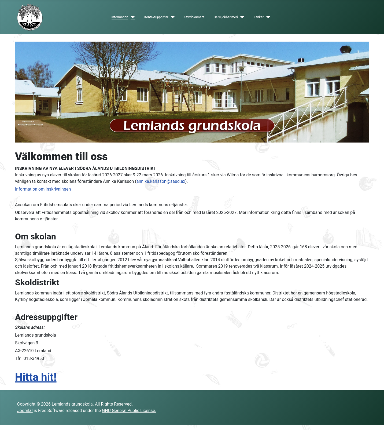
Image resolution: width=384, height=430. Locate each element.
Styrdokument (194, 17)
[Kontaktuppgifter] (171, 17)
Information (120, 17)
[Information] (131, 17)
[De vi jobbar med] (241, 17)
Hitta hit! (36, 377)
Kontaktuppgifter (156, 17)
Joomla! (25, 410)
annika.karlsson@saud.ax (160, 181)
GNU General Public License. (129, 410)
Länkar (258, 17)
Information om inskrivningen (43, 189)
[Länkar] (267, 17)
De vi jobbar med (226, 17)
